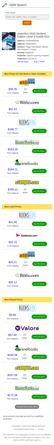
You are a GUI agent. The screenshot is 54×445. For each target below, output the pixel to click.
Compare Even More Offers (27, 407)
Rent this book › (39, 317)
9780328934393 (32, 41)
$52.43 (13, 109)
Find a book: (10, 13)
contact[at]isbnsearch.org (23, 429)
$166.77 (13, 129)
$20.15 (13, 242)
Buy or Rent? (39, 62)
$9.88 (12, 314)
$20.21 (13, 262)
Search (27, 23)
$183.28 (13, 149)
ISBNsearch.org (38, 426)
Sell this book (22, 62)
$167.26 (12, 375)
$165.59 (12, 355)
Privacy (41, 429)
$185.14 (13, 189)
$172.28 (12, 395)
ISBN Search (17, 5)
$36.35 (13, 89)
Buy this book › (39, 91)
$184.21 (13, 169)
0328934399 (31, 44)
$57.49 (12, 334)
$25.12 (13, 282)
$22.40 (13, 222)
